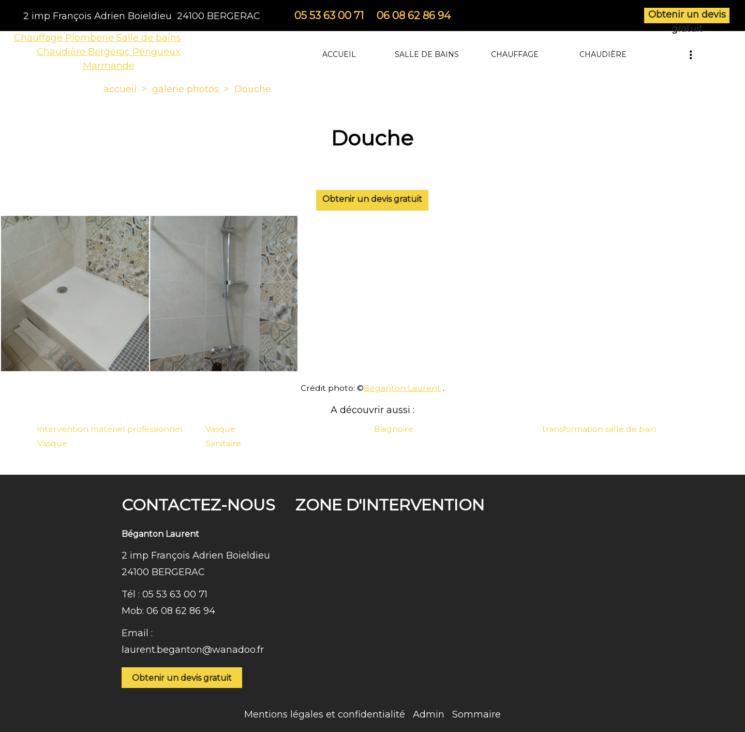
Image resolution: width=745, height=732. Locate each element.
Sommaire (476, 714)
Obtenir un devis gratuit (687, 16)
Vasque (220, 429)
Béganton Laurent (402, 388)
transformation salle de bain (599, 429)
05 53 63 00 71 (174, 594)
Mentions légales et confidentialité (324, 714)
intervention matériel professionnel (110, 429)
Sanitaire (223, 443)
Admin (428, 714)
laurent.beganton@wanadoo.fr (193, 649)
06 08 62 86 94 (180, 611)
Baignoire (393, 429)
